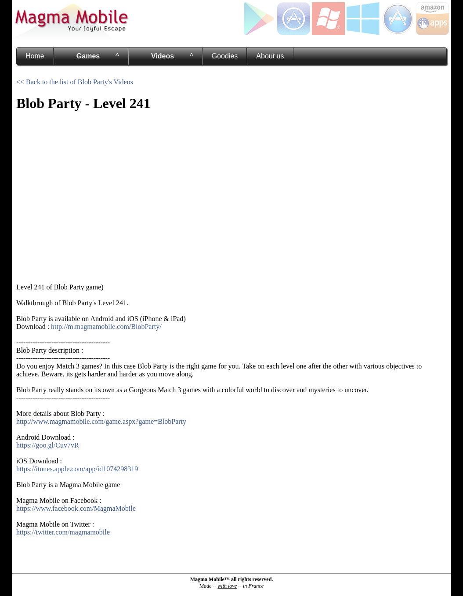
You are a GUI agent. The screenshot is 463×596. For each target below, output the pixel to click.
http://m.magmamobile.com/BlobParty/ (106, 326)
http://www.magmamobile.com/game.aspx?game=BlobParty (101, 421)
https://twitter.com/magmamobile (63, 532)
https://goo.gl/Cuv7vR (47, 445)
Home (34, 56)
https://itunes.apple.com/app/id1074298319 (77, 469)
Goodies (225, 56)
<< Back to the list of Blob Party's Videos (74, 82)
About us (270, 56)
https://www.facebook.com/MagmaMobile (76, 508)
